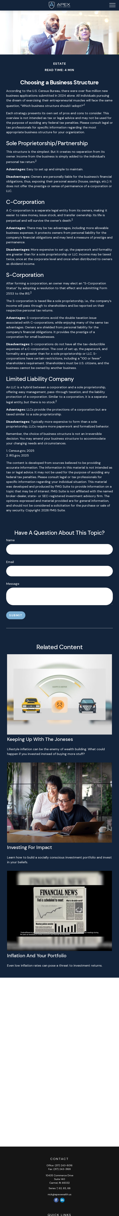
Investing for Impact (29, 847)
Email (10, 562)
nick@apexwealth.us (59, 1194)
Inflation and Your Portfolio (36, 956)
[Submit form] (15, 615)
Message (12, 584)
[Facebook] (56, 1200)
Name (10, 540)
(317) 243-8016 (63, 1165)
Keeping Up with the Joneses (40, 739)
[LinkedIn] (62, 1200)
